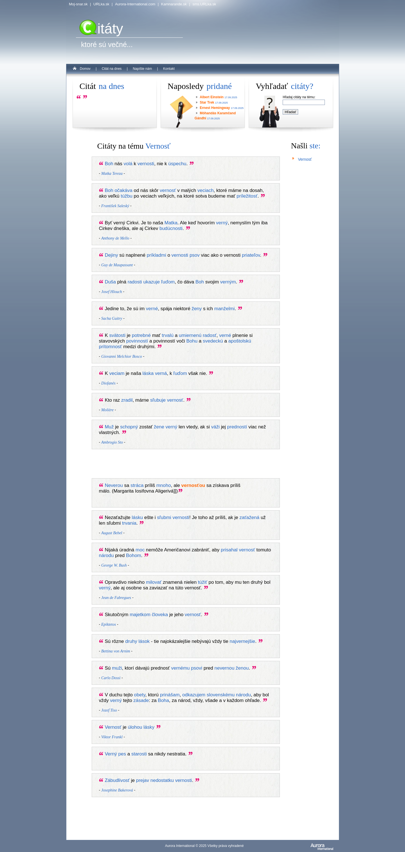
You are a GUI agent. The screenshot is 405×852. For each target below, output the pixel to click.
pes (122, 754)
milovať (154, 582)
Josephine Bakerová (117, 790)
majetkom (140, 614)
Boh (109, 163)
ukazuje (151, 282)
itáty (101, 29)
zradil (127, 400)
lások (144, 641)
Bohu (191, 341)
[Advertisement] (191, 465)
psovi (196, 668)
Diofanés (108, 383)
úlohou (135, 727)
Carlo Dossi (110, 678)
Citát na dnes (112, 69)
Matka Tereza (112, 173)
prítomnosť (110, 346)
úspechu (177, 163)
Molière (107, 410)
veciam (116, 373)
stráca (136, 485)
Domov (85, 69)
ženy (197, 308)
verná (161, 373)
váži (215, 427)
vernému (180, 668)
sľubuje (158, 400)
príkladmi (156, 255)
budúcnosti (171, 228)
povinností (137, 341)
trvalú (168, 335)
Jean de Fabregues (116, 598)
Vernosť (113, 727)
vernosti (146, 163)
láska (148, 373)
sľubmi (164, 517)
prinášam (170, 694)
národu (106, 555)
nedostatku (162, 780)
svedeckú (213, 341)
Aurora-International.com (135, 4)
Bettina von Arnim (115, 651)
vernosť (168, 190)
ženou (242, 668)
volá (128, 163)
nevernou (224, 668)
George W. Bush (114, 565)
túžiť (202, 582)
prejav (142, 780)
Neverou (114, 485)
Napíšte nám (142, 69)
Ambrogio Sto (112, 442)
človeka (160, 614)
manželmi (224, 308)
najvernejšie (242, 641)
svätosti (117, 335)
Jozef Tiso (109, 710)
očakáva (123, 190)
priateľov (251, 255)
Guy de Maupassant (117, 265)
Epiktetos (108, 624)
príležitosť (247, 196)
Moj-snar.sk (78, 4)
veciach (205, 190)
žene (159, 427)
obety (139, 694)
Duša (110, 282)
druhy (131, 641)
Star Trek (207, 102)
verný (222, 222)
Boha (163, 700)
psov (195, 255)
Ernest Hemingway (215, 108)
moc (140, 550)
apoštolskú (239, 341)
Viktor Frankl (112, 737)
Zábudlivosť (117, 780)
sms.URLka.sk (204, 4)
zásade (141, 700)
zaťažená (250, 517)
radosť (210, 335)
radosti (135, 282)
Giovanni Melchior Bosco (121, 356)
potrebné (141, 335)
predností (237, 427)
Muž (109, 427)
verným (228, 282)
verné (152, 308)
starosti (139, 754)
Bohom (133, 555)
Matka (171, 222)
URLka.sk (101, 4)
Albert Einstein (212, 97)
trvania (129, 523)
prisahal (229, 550)
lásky (148, 727)
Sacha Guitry (111, 318)
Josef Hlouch (111, 292)
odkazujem (193, 694)
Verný (111, 754)
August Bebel (111, 533)
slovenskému (221, 694)
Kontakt (169, 69)
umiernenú (190, 335)
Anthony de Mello (115, 238)
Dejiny (111, 255)
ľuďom (168, 282)
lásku (137, 517)
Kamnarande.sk (174, 4)
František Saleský (115, 206)
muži (117, 668)
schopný (129, 427)
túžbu (126, 196)
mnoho (163, 485)
